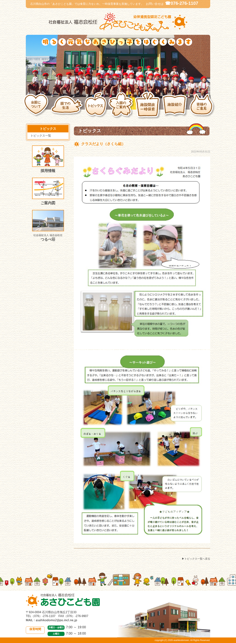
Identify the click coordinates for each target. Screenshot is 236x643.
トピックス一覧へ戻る (197, 558)
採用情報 (48, 159)
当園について (37, 107)
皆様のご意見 (203, 107)
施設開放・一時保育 (148, 107)
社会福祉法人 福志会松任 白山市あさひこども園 (118, 22)
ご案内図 (48, 191)
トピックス (96, 107)
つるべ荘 (48, 225)
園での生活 (67, 107)
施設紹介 (175, 107)
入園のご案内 (121, 107)
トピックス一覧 (40, 135)
